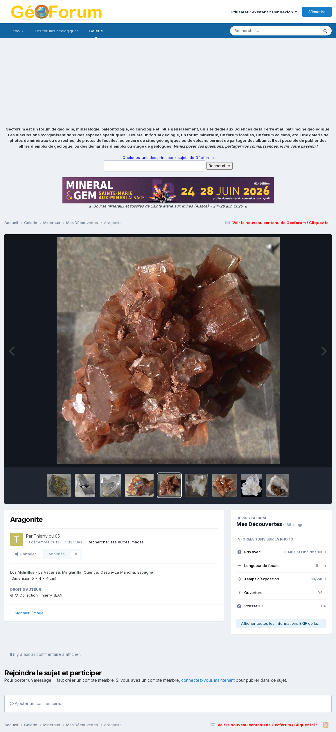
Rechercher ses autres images (116, 542)
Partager (25, 554)
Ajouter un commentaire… (36, 703)
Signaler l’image (29, 613)
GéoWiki (17, 30)
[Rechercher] (257, 30)
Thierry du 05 (47, 536)
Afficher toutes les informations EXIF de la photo (283, 623)
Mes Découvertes (259, 524)
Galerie (96, 33)
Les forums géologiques (57, 30)
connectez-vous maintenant (208, 680)
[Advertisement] (168, 83)
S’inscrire (317, 11)
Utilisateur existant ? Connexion (264, 12)
